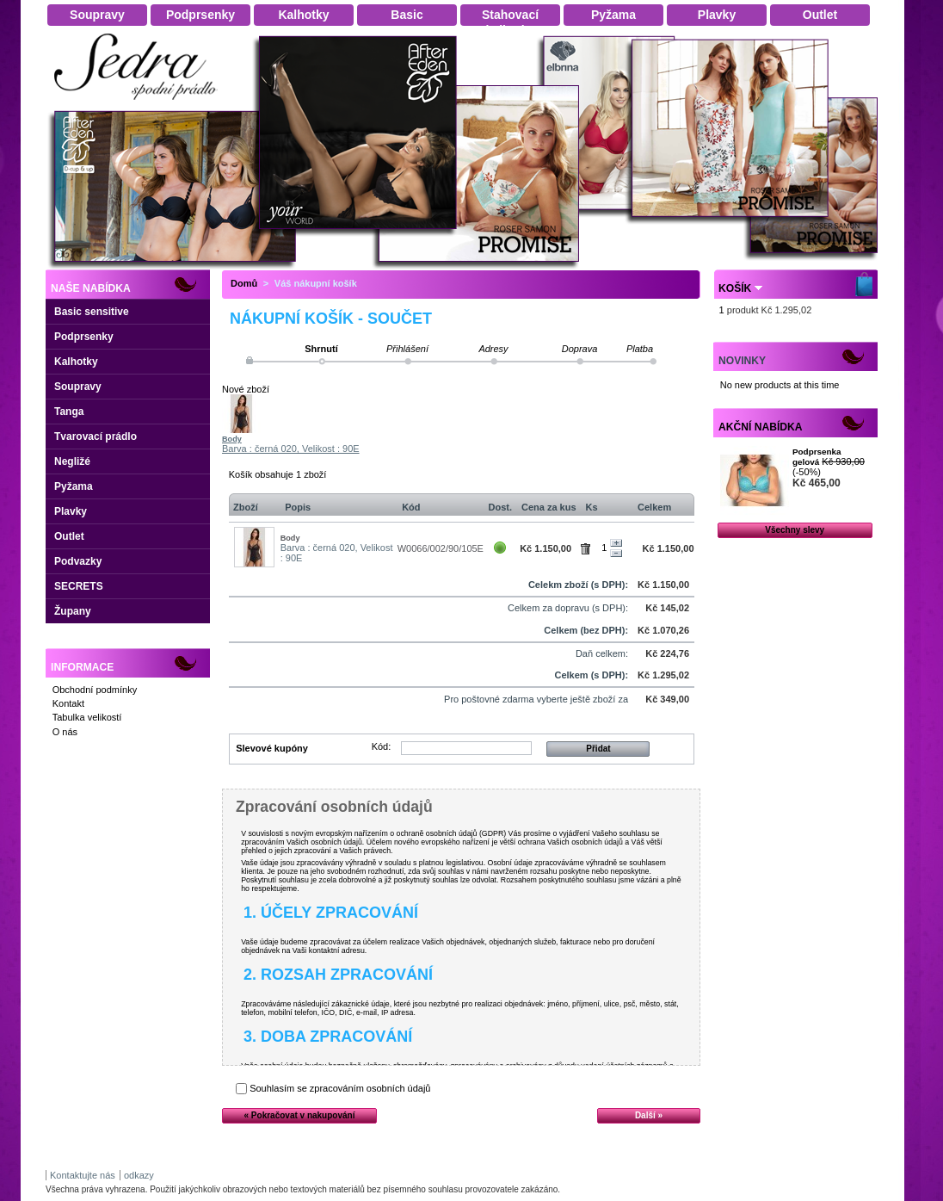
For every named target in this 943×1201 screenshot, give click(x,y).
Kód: (381, 746)
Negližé (72, 461)
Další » (649, 1115)
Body (232, 439)
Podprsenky (84, 337)
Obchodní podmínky (94, 689)
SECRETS (78, 586)
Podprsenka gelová (816, 457)
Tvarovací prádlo (95, 436)
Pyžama (73, 486)
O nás (64, 732)
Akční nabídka (760, 427)
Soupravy (78, 387)
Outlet (69, 536)
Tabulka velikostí (87, 717)
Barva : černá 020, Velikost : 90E (291, 448)
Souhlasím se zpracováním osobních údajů (340, 1088)
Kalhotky (76, 362)
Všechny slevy (794, 530)
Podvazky (78, 561)
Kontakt (68, 703)
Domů (244, 283)
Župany (72, 611)
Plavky (70, 511)
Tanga (68, 411)
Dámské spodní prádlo (140, 104)
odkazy (139, 1175)
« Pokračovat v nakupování (299, 1115)
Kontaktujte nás (82, 1175)
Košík (734, 288)
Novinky (742, 361)
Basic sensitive (91, 312)
